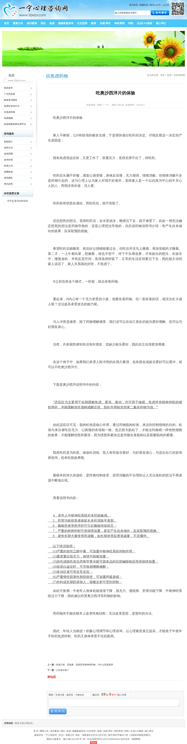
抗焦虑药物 (9, 112)
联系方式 (8, 166)
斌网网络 (136, 739)
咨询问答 (8, 159)
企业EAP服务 (136, 731)
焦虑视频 (8, 118)
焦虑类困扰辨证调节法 (15, 124)
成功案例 (54, 731)
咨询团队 (8, 178)
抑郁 (126, 731)
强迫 (62, 731)
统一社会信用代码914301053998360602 (101, 739)
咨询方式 (8, 147)
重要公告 (44, 731)
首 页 (35, 731)
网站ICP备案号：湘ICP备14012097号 (64, 739)
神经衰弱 (118, 731)
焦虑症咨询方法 (11, 106)
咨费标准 (8, 172)
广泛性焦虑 (9, 94)
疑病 (99, 731)
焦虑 (169, 75)
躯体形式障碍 (10, 100)
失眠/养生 (107, 731)
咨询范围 (8, 153)
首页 (162, 75)
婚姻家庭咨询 (78, 731)
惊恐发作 (8, 88)
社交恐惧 (91, 731)
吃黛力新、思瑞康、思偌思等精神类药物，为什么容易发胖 (84, 664)
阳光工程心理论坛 (24, 723)
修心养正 (149, 731)
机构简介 (8, 141)
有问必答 (8, 184)
